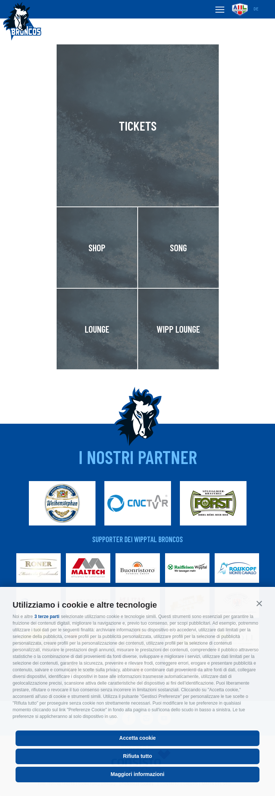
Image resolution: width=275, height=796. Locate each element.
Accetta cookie (137, 738)
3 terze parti (46, 616)
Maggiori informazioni (137, 774)
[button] (259, 603)
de (256, 9)
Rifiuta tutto (137, 756)
